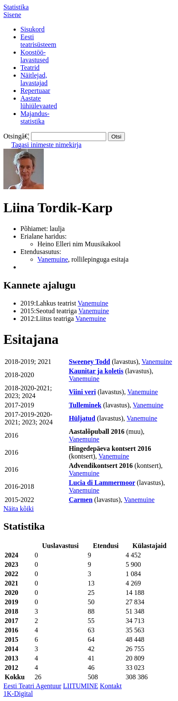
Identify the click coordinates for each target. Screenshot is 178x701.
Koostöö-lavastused (34, 56)
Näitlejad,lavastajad (34, 79)
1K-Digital (18, 693)
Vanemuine (52, 259)
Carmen (81, 499)
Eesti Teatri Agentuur (32, 685)
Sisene (12, 14)
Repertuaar (35, 90)
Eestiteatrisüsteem (38, 40)
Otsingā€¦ (16, 136)
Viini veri (82, 391)
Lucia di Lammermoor (102, 482)
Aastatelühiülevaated (38, 102)
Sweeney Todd (89, 361)
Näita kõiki (18, 508)
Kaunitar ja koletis (96, 371)
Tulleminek (85, 405)
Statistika (16, 7)
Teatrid (30, 67)
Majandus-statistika (34, 117)
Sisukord (32, 29)
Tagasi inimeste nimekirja (46, 144)
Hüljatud (82, 418)
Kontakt (111, 685)
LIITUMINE (80, 685)
